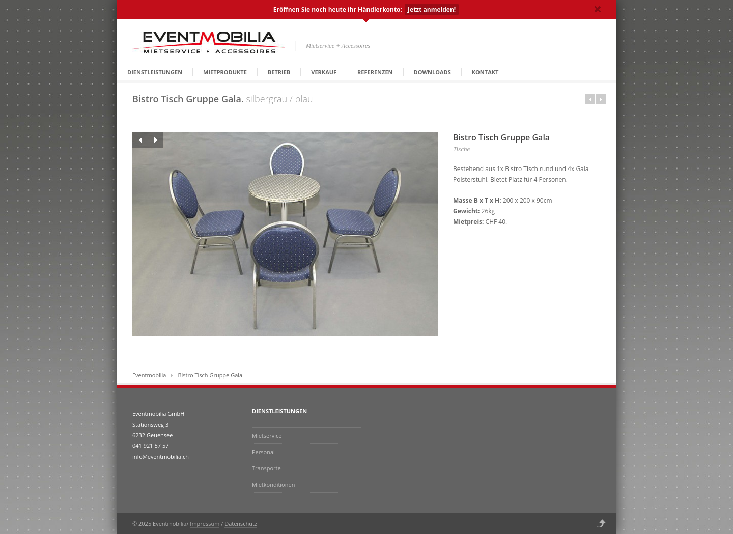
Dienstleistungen (154, 72)
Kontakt (485, 72)
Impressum (204, 523)
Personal (263, 452)
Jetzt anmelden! (432, 9)
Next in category (601, 99)
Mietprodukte (225, 72)
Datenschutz (240, 523)
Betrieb (279, 72)
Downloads (432, 72)
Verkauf (323, 72)
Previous (140, 140)
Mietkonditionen (273, 484)
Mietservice (266, 435)
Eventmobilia (149, 375)
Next (155, 140)
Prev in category (590, 99)
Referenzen (374, 72)
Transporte (266, 468)
